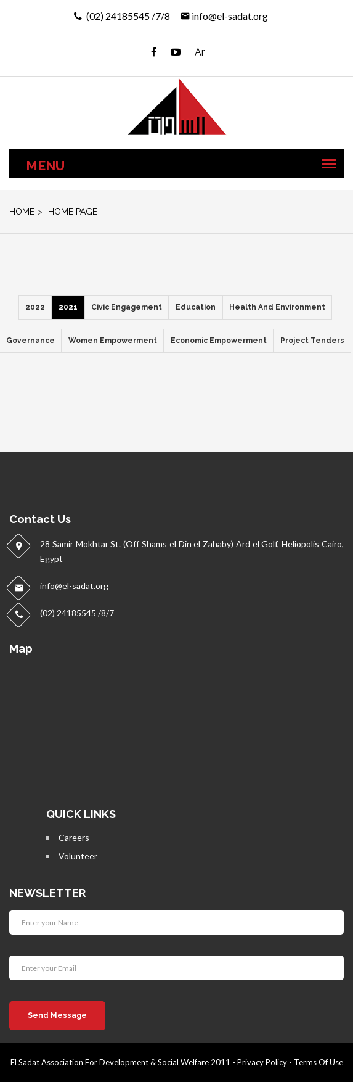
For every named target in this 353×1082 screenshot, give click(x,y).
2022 (35, 307)
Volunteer (78, 856)
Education (196, 307)
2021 (68, 307)
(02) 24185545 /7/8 (127, 16)
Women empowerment (112, 340)
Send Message (57, 1015)
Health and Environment (277, 307)
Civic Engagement (126, 307)
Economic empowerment (219, 340)
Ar (200, 52)
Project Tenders (312, 340)
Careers (74, 837)
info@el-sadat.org (230, 16)
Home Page (71, 212)
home (21, 212)
